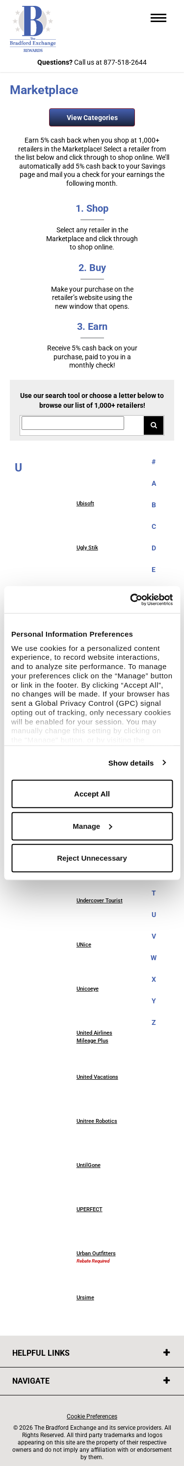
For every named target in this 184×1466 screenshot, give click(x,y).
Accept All (92, 794)
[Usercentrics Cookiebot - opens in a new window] (131, 599)
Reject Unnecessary (92, 858)
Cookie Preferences (92, 1416)
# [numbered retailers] (154, 462)
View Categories (92, 118)
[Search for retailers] (73, 423)
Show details (131, 762)
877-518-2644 (125, 62)
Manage (92, 825)
